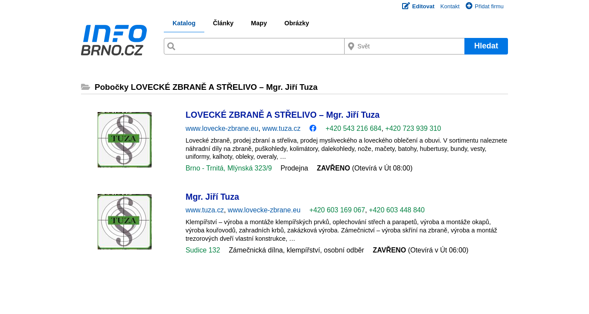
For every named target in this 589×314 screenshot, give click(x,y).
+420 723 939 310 (413, 128)
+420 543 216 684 (353, 128)
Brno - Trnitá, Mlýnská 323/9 (229, 168)
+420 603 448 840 (397, 210)
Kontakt (450, 6)
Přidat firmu (485, 6)
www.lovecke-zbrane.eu (222, 128)
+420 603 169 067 (337, 210)
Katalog (184, 23)
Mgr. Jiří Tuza (212, 196)
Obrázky (296, 23)
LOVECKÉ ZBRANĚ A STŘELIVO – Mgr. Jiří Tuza (282, 114)
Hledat (486, 45)
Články (223, 23)
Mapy (259, 23)
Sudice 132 (203, 250)
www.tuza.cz (281, 128)
